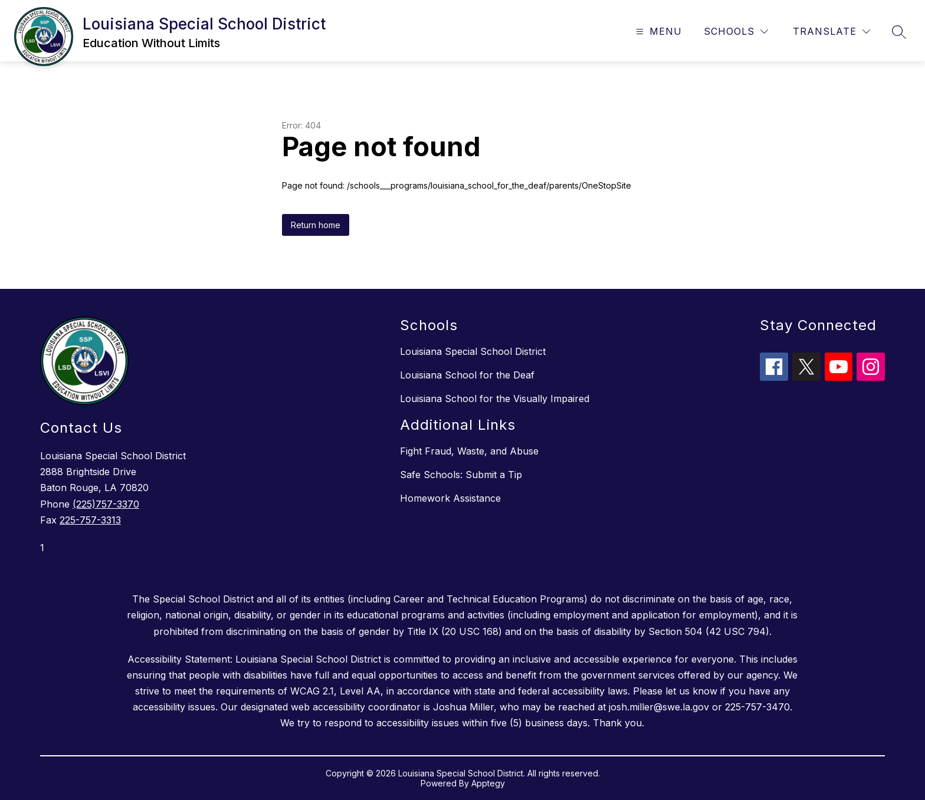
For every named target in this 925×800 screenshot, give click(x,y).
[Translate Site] (831, 31)
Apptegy (488, 783)
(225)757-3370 (106, 504)
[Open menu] (657, 31)
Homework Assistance (450, 498)
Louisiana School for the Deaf (467, 375)
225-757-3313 (90, 520)
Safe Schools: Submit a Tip (461, 474)
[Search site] (899, 32)
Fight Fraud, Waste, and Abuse (469, 451)
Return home (315, 225)
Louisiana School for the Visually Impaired (494, 398)
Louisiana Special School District (473, 351)
